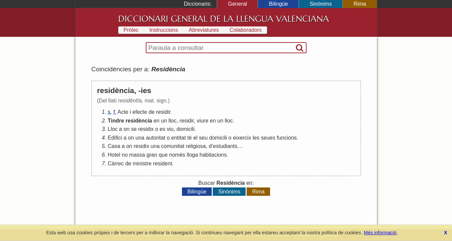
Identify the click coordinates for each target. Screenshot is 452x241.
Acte (123, 112)
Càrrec (116, 163)
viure (202, 121)
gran (151, 155)
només (177, 155)
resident (162, 163)
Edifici (115, 138)
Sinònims (321, 4)
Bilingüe (278, 4)
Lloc (113, 129)
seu (203, 138)
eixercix (242, 138)
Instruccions (163, 30)
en (156, 121)
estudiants (225, 146)
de (151, 112)
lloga (192, 155)
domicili (185, 129)
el (195, 138)
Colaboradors (246, 30)
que (163, 155)
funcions (287, 138)
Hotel (114, 155)
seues (268, 138)
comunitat (172, 146)
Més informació (380, 232)
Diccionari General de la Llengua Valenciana (223, 18)
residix (145, 129)
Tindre (116, 121)
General (237, 4)
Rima (359, 4)
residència (139, 121)
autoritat (155, 138)
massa (137, 155)
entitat (178, 138)
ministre (142, 163)
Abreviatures (204, 30)
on (127, 129)
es (162, 129)
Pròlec (131, 30)
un (164, 121)
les (256, 138)
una (139, 138)
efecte (139, 112)
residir (163, 112)
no (125, 155)
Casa (114, 146)
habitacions (213, 155)
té (189, 138)
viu (170, 129)
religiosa (196, 146)
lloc (173, 121)
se (134, 129)
